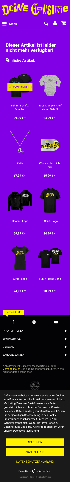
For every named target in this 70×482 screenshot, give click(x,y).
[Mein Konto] (55, 24)
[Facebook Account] (13, 322)
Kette (20, 163)
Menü (9, 23)
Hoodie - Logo (20, 221)
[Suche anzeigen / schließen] (46, 24)
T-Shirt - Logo (50, 221)
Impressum (24, 477)
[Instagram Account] (34, 322)
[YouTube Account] (56, 322)
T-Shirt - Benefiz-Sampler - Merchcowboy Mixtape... (20, 107)
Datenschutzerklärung (35, 461)
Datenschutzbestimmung (40, 477)
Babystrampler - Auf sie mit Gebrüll (50, 107)
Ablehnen (34, 442)
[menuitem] (9, 24)
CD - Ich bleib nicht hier (50, 165)
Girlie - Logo (20, 279)
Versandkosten (11, 369)
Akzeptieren (34, 452)
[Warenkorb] (64, 24)
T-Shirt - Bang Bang (50, 279)
